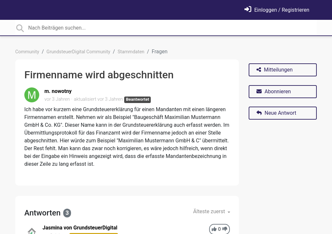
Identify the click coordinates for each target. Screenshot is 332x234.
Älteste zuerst (209, 211)
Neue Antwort (276, 113)
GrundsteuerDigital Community (78, 52)
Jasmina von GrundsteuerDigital (79, 228)
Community (27, 52)
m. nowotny (58, 91)
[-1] (224, 229)
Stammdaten (131, 52)
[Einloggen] (277, 10)
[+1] (214, 229)
